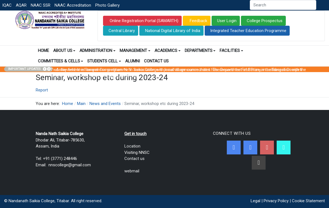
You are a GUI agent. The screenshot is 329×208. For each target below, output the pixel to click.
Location (132, 146)
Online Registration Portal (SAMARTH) (143, 20)
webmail (131, 170)
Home (43, 50)
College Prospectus (264, 20)
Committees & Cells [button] (60, 61)
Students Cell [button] (104, 61)
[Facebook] (234, 147)
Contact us (134, 158)
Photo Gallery (107, 5)
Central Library (122, 30)
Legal (255, 200)
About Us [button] (64, 50)
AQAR (21, 5)
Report (42, 90)
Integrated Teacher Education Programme (248, 30)
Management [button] (135, 50)
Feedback (198, 20)
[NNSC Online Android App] (284, 147)
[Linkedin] (259, 163)
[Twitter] (250, 147)
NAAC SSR (40, 5)
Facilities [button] (231, 50)
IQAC (7, 5)
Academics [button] (168, 50)
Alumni (132, 61)
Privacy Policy (276, 200)
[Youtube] (267, 147)
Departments (200, 50)
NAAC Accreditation (73, 5)
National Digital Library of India (172, 30)
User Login (227, 20)
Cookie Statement (308, 200)
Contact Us (156, 61)
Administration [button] (97, 50)
